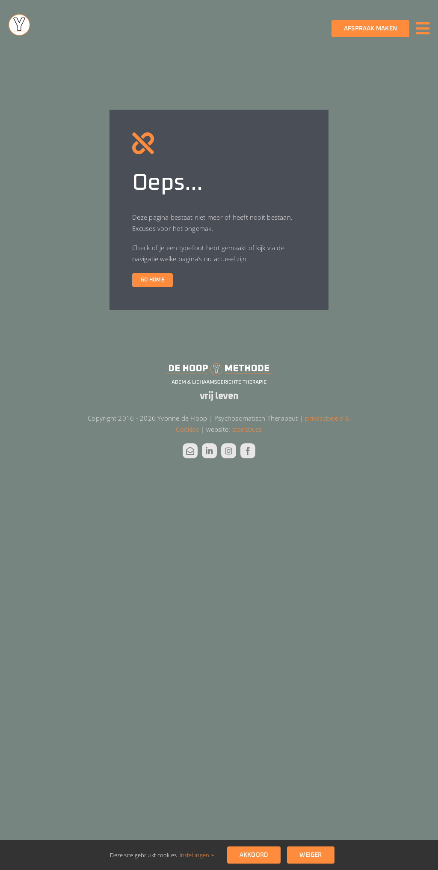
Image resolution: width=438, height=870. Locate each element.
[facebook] (247, 450)
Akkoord (254, 855)
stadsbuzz (247, 429)
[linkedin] (209, 450)
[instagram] (228, 450)
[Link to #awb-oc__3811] (422, 28)
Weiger (310, 855)
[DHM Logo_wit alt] (219, 365)
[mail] (190, 450)
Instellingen (197, 855)
